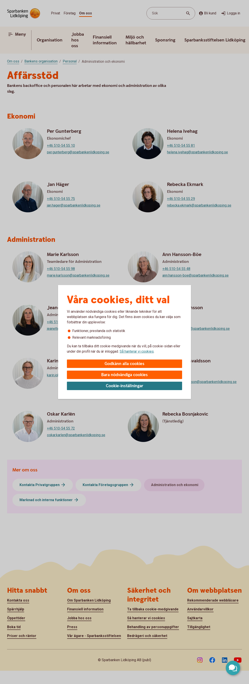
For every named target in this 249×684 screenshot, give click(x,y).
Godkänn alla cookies (124, 364)
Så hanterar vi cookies (137, 351)
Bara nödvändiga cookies (124, 375)
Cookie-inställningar (124, 386)
